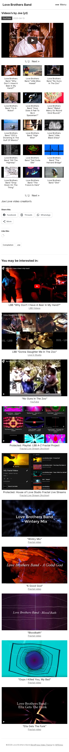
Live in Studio (34, 355)
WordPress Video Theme (41, 745)
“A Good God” (34, 585)
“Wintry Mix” (34, 539)
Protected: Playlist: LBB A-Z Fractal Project (34, 445)
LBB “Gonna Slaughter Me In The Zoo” (34, 351)
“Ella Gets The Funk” (34, 726)
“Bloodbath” (34, 632)
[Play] (32, 40)
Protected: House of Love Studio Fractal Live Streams (34, 492)
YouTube (7, 18)
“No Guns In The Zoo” (34, 398)
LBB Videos (34, 308)
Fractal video (34, 542)
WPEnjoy (59, 745)
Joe (18, 245)
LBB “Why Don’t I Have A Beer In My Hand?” (34, 304)
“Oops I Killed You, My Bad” (34, 679)
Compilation (8, 245)
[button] (35, 61)
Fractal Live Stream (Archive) (34, 448)
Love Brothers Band (17, 4)
